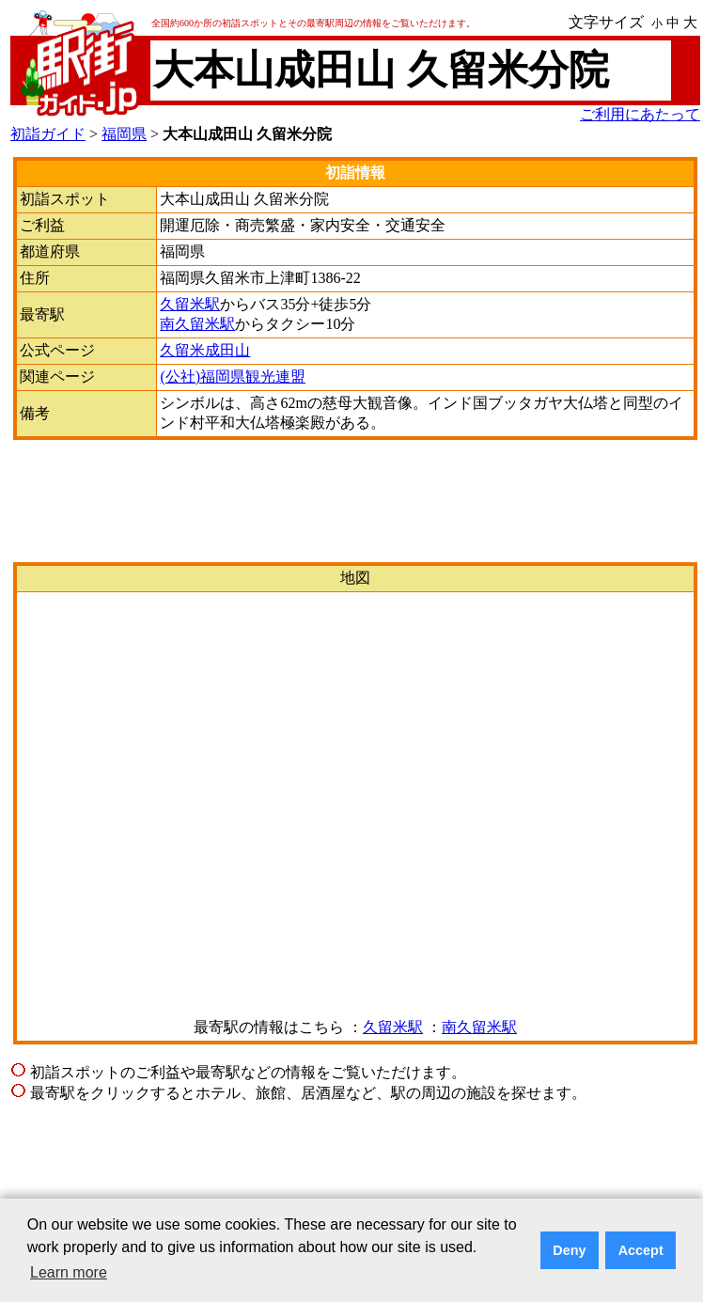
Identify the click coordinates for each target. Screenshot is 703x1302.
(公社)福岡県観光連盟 (232, 376)
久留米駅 (190, 304)
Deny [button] (569, 1250)
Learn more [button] (68, 1272)
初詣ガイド (48, 134)
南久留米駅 (197, 324)
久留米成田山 (205, 350)
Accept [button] (641, 1250)
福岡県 (124, 134)
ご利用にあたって (640, 114)
